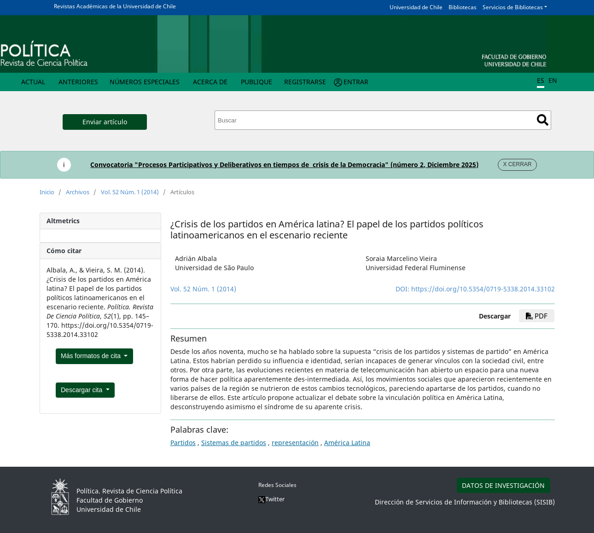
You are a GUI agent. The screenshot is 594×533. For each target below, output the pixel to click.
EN (552, 80)
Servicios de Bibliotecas (513, 7)
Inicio (47, 192)
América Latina (347, 442)
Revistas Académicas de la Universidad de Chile (115, 6)
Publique (256, 81)
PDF (536, 315)
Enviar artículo (104, 121)
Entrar (356, 81)
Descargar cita (82, 390)
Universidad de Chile (416, 7)
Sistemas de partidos (233, 442)
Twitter (271, 499)
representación (295, 442)
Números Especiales (145, 81)
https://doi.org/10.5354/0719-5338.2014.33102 (483, 288)
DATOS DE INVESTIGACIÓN (503, 485)
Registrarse (305, 81)
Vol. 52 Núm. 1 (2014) (130, 192)
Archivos (77, 192)
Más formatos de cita (91, 355)
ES (540, 80)
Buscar (542, 120)
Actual (33, 81)
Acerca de (210, 81)
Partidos (183, 442)
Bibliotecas (462, 7)
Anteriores (78, 81)
